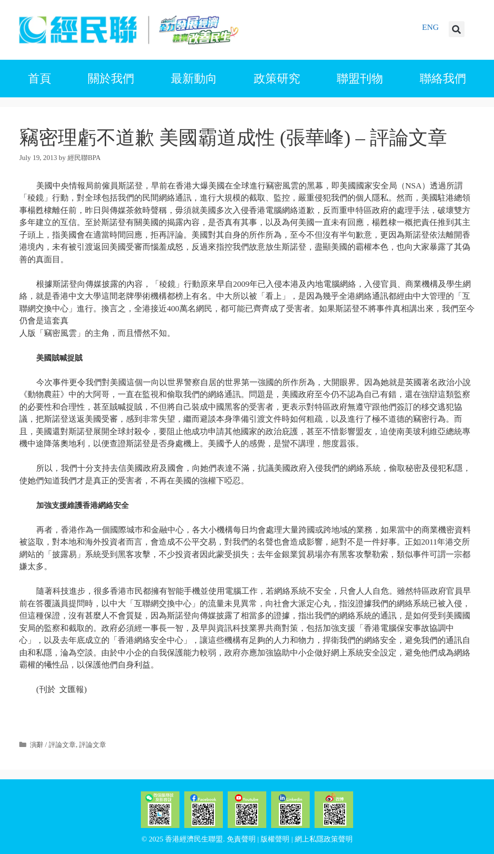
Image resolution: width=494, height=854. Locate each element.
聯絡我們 (443, 78)
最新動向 (194, 78)
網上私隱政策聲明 (324, 839)
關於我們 (111, 78)
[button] (457, 29)
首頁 (39, 78)
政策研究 (277, 78)
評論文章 (92, 744)
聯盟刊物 (360, 78)
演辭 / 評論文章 (53, 744)
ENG (430, 27)
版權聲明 (275, 839)
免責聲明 (241, 839)
